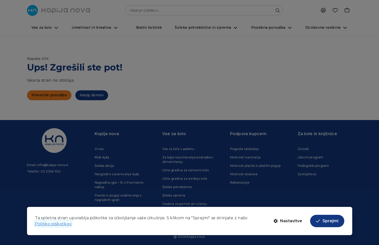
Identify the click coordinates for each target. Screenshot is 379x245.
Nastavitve (288, 221)
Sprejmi (327, 221)
